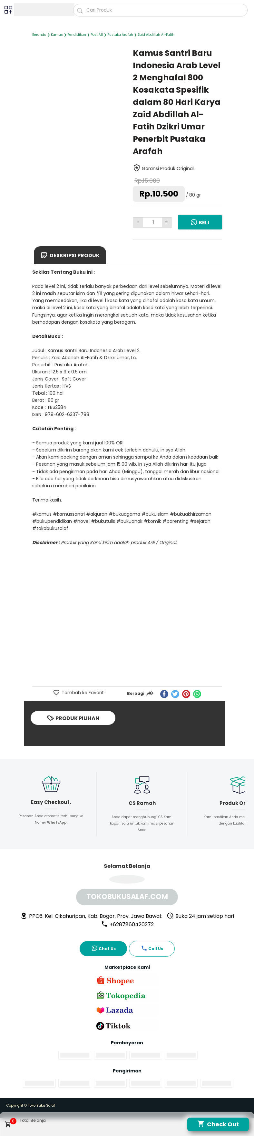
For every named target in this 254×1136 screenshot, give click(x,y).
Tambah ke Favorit (82, 692)
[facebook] (164, 694)
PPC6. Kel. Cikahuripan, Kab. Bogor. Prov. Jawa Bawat (91, 916)
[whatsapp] (197, 694)
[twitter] (175, 694)
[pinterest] (186, 694)
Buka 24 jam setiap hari (200, 916)
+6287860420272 (127, 924)
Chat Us (103, 948)
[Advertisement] (127, 637)
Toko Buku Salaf (41, 1105)
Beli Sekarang (199, 226)
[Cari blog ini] (160, 10)
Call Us (152, 948)
